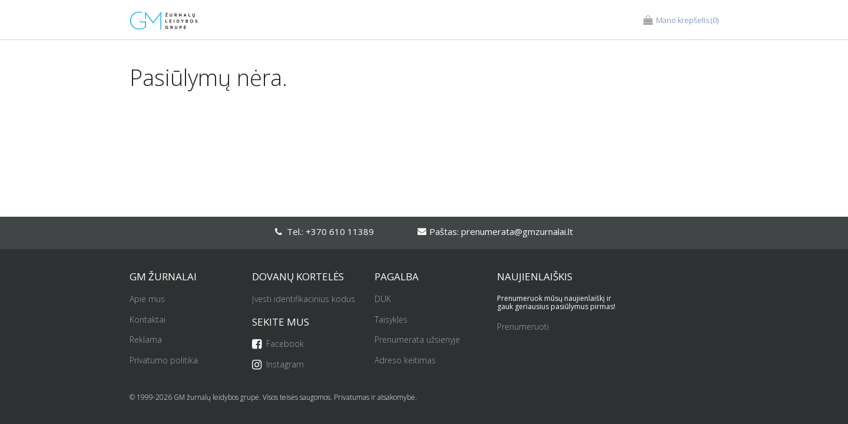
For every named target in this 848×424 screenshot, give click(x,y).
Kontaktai (147, 320)
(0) (680, 20)
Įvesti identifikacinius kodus (303, 299)
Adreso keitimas (405, 361)
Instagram (278, 365)
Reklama (146, 340)
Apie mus (147, 299)
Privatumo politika (164, 361)
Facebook (278, 344)
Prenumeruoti (523, 327)
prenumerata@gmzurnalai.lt (517, 231)
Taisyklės (391, 320)
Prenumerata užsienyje (417, 340)
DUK (383, 299)
